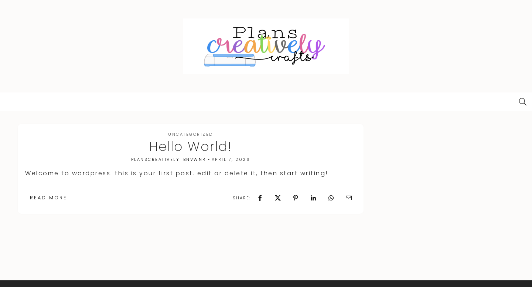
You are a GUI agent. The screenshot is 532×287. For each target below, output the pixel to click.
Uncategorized (190, 134)
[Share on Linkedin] (313, 197)
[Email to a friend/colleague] (348, 197)
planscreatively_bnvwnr (168, 159)
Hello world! (190, 146)
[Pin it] (295, 197)
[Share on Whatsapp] (331, 197)
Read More (48, 197)
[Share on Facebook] (260, 197)
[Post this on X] (277, 197)
